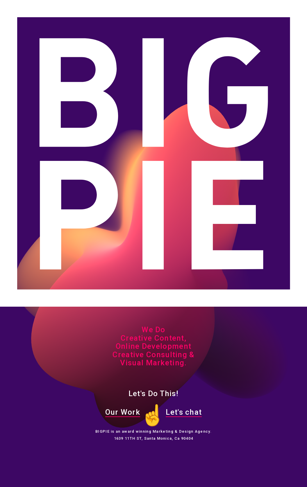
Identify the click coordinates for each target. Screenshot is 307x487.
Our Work (122, 412)
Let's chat (184, 412)
